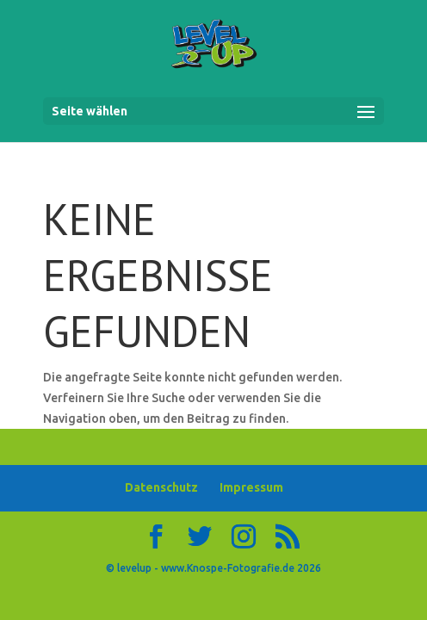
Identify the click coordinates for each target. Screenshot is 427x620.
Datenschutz (161, 487)
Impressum (251, 487)
